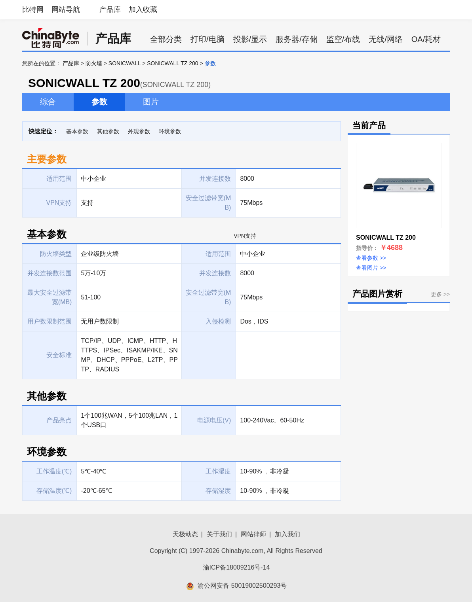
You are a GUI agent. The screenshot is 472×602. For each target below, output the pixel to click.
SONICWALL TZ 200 (172, 63)
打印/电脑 (207, 39)
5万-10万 (93, 273)
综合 (48, 101)
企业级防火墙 (100, 253)
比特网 (33, 9)
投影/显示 (250, 39)
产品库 (110, 9)
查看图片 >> (371, 268)
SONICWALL (124, 63)
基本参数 (77, 131)
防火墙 (94, 63)
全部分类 (166, 39)
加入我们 (287, 534)
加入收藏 (143, 9)
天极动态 (185, 534)
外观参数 (139, 131)
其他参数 (108, 131)
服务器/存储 (297, 39)
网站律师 (253, 534)
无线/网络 (386, 39)
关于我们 (219, 534)
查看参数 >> (371, 258)
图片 (151, 101)
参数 (99, 101)
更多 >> (440, 294)
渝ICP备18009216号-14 (236, 567)
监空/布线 (343, 39)
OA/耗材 (426, 39)
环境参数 (170, 131)
